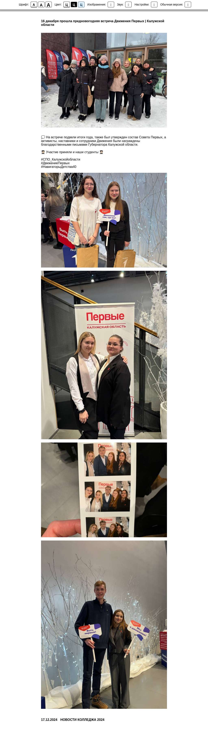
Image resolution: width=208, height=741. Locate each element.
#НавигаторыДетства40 (58, 166)
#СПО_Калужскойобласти (60, 159)
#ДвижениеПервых (55, 163)
